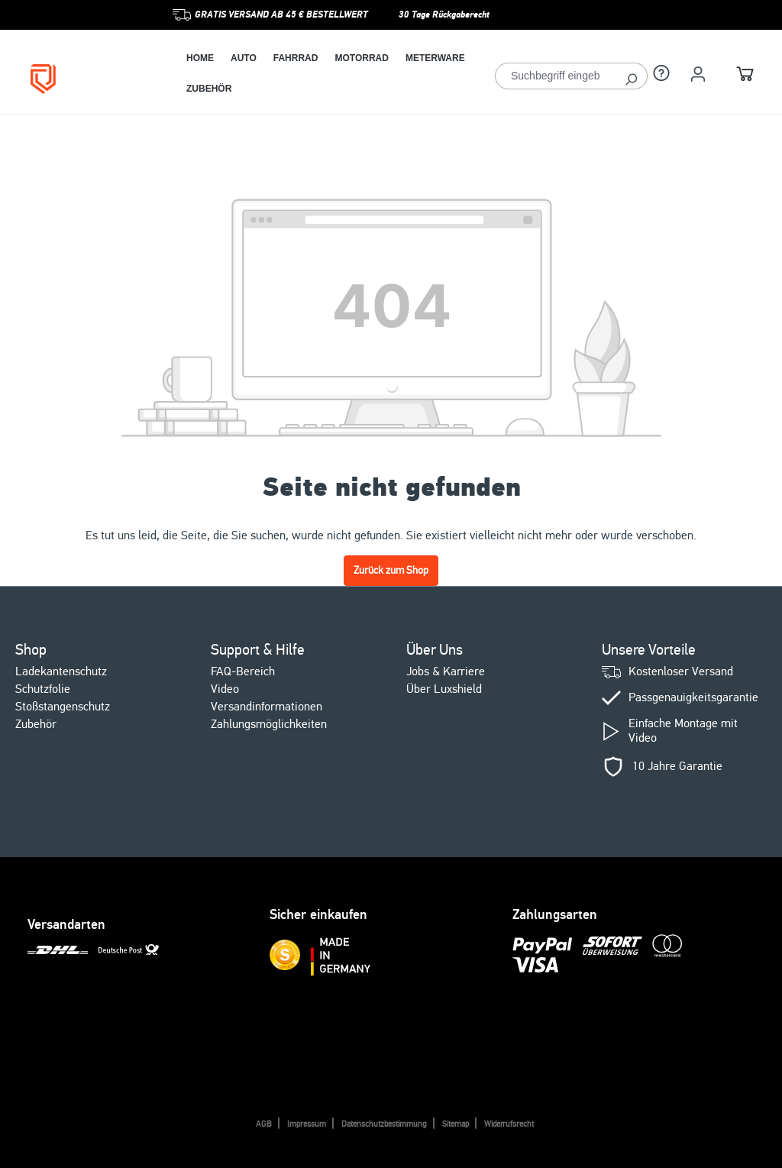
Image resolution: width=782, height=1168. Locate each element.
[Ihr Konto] (698, 74)
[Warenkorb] (745, 76)
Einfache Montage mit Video (683, 731)
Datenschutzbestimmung (384, 1124)
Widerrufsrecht (509, 1124)
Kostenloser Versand (681, 672)
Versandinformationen (266, 706)
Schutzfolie (42, 689)
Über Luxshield (444, 689)
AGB (264, 1124)
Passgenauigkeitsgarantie (693, 698)
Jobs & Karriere (445, 671)
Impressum (306, 1124)
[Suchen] (631, 76)
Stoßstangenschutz (62, 706)
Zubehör (36, 724)
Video (225, 689)
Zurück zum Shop (391, 570)
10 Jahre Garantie (677, 766)
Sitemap (455, 1124)
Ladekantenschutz (61, 671)
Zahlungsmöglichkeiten (269, 724)
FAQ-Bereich (243, 671)
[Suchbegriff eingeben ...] (555, 76)
